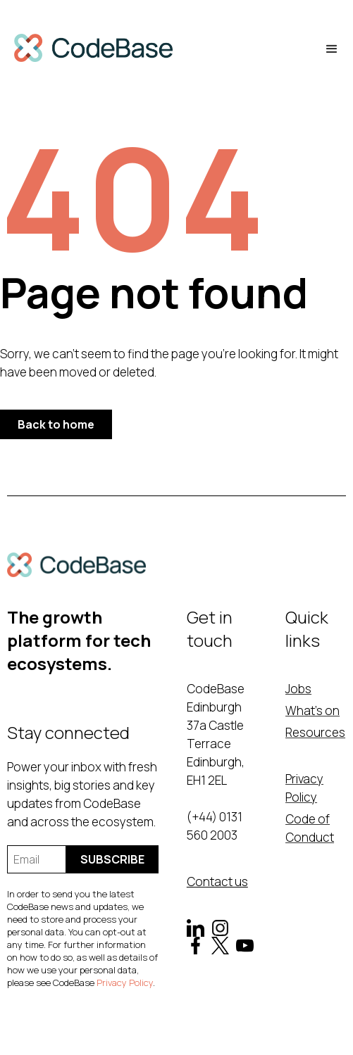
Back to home (56, 424)
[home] (93, 49)
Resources (315, 732)
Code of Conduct (309, 828)
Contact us (217, 881)
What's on (312, 710)
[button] (332, 49)
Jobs (298, 689)
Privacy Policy (125, 982)
